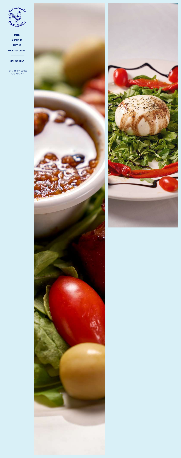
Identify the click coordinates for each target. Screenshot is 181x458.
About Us (17, 40)
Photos (17, 45)
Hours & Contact (17, 50)
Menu (17, 35)
